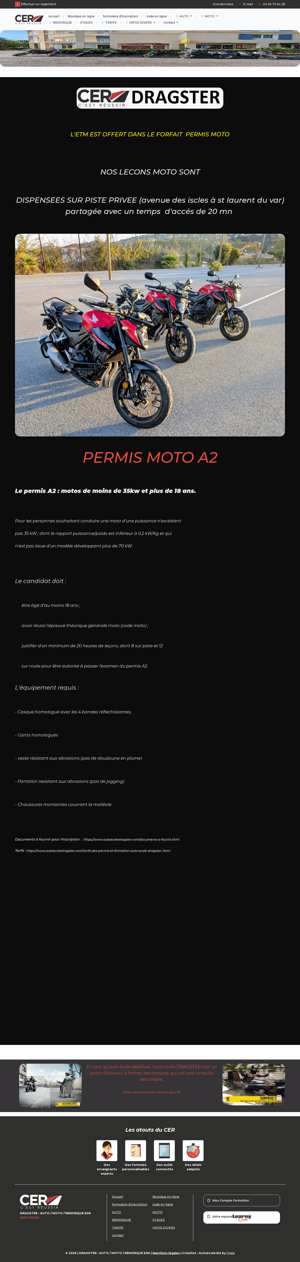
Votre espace (229, 1218)
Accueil (54, 16)
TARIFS (109, 22)
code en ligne (156, 16)
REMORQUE (60, 22)
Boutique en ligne (81, 16)
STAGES (86, 22)
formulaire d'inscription (120, 16)
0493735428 (29, 1217)
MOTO (208, 16)
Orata (231, 1253)
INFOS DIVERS (139, 22)
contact (170, 22)
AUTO (182, 16)
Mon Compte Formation (228, 1200)
